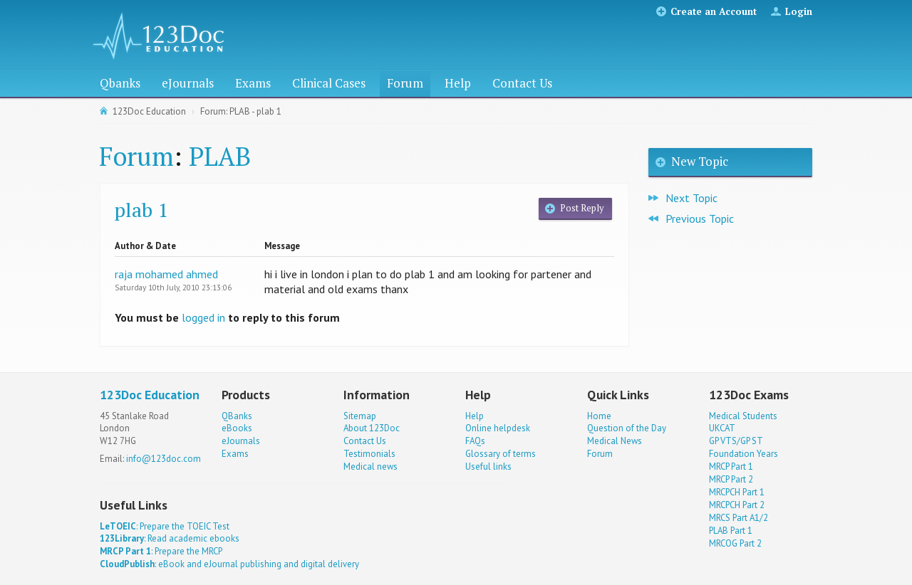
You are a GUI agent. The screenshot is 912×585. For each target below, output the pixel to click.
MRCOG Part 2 (735, 543)
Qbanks (120, 83)
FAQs (475, 441)
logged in (203, 317)
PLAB (220, 156)
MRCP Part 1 (731, 466)
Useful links (488, 466)
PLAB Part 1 (730, 531)
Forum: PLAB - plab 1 (240, 111)
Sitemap (359, 416)
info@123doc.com (163, 459)
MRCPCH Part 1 (737, 492)
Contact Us (522, 83)
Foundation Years (743, 454)
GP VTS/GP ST (736, 441)
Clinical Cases (329, 83)
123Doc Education (149, 111)
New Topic (699, 161)
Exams (253, 83)
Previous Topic (699, 218)
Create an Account (713, 11)
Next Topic (691, 198)
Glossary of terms (500, 454)
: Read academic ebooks (169, 538)
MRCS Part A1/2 (738, 518)
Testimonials (369, 454)
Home (599, 416)
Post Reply (581, 208)
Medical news (370, 466)
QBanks (237, 416)
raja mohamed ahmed (166, 274)
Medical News (614, 441)
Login (798, 11)
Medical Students (743, 416)
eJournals (188, 83)
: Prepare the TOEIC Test (164, 526)
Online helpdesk (497, 428)
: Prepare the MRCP (161, 551)
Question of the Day (626, 428)
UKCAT (722, 428)
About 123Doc (371, 428)
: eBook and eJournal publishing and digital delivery (229, 564)
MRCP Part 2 (731, 479)
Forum (405, 83)
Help (458, 83)
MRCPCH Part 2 (737, 505)
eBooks (237, 428)
